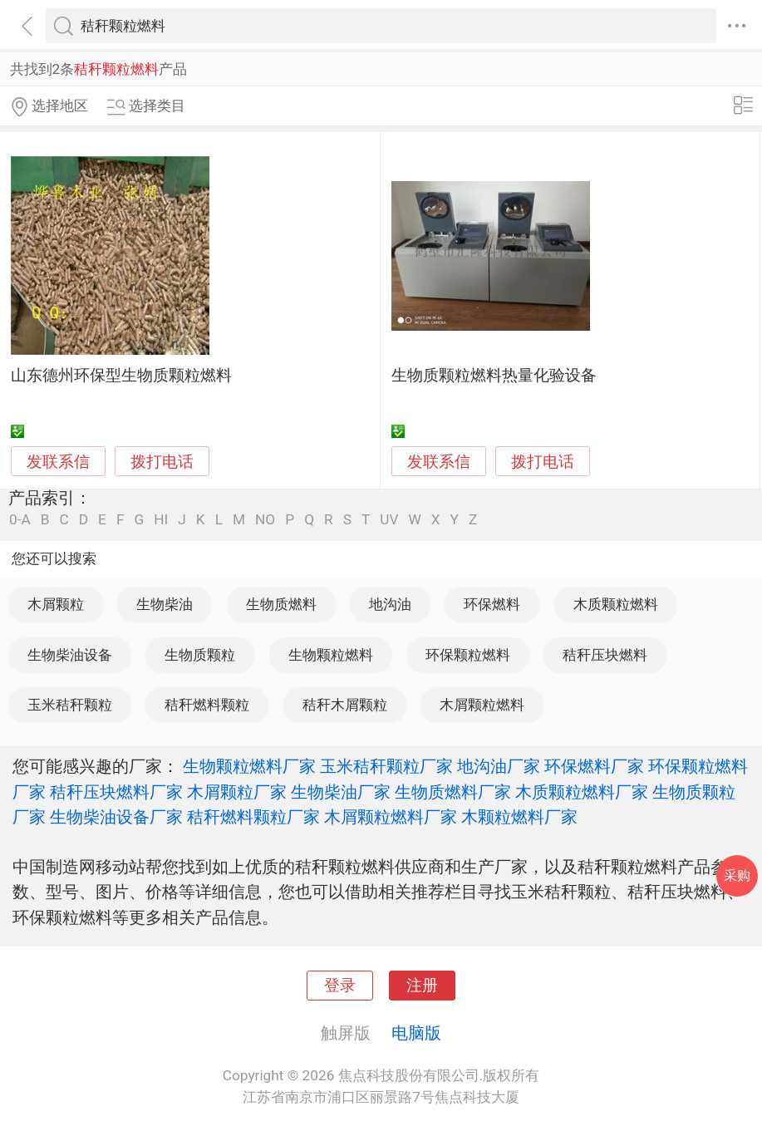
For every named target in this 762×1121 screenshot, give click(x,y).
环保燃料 (492, 604)
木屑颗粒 (55, 604)
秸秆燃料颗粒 (207, 704)
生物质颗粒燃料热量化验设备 (494, 375)
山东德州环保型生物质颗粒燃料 (121, 375)
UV (389, 520)
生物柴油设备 (69, 655)
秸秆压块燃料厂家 (116, 792)
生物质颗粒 (200, 655)
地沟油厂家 (498, 766)
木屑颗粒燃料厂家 (390, 817)
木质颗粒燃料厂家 (581, 792)
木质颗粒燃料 (615, 604)
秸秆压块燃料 (605, 655)
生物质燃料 (281, 604)
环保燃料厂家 (594, 766)
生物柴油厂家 (341, 792)
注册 (422, 985)
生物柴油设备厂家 (116, 817)
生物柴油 (164, 604)
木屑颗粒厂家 (237, 792)
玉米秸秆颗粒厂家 (386, 766)
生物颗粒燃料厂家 (249, 766)
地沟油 (390, 604)
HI (161, 520)
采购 (737, 875)
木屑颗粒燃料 (482, 704)
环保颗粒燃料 (467, 655)
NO (265, 520)
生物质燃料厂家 (453, 792)
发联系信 (58, 462)
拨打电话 (162, 461)
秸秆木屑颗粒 (344, 704)
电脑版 (416, 1033)
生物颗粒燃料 (330, 655)
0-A (20, 520)
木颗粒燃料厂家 (519, 817)
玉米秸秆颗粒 (69, 704)
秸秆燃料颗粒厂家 (253, 817)
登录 (340, 985)
